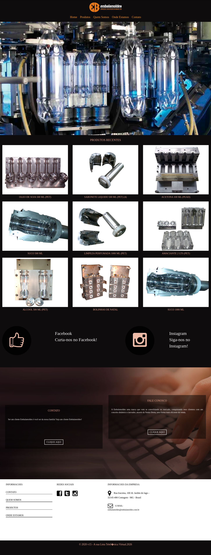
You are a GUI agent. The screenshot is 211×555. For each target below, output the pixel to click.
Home (73, 17)
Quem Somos (101, 17)
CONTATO (11, 492)
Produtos (85, 17)
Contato (136, 17)
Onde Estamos (120, 17)
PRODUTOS (12, 507)
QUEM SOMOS (13, 500)
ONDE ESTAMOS (15, 515)
